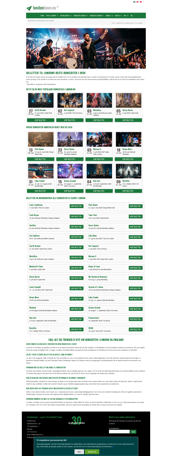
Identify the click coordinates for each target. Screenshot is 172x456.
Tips (126, 15)
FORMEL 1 (109, 15)
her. (113, 446)
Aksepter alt (92, 452)
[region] (86, 446)
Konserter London (81, 15)
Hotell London (52, 15)
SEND (133, 432)
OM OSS (118, 15)
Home (42, 15)
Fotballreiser (66, 15)
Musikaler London (97, 15)
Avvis (79, 452)
